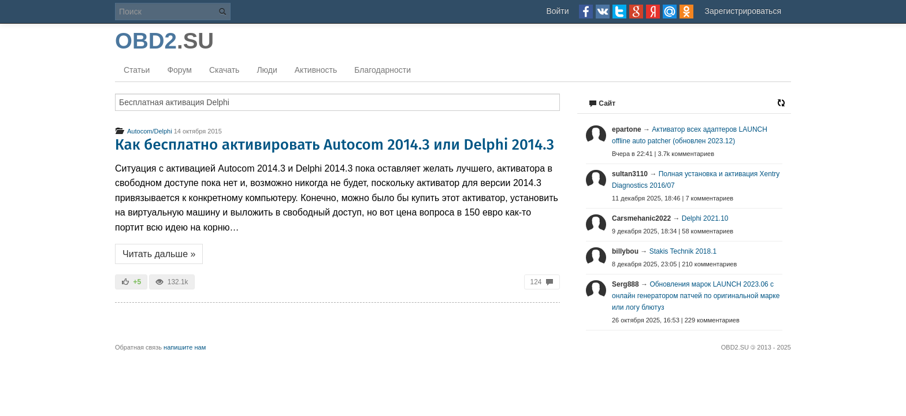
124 (542, 282)
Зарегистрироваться (743, 11)
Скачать (224, 70)
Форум (179, 70)
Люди (267, 70)
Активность (316, 70)
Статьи (137, 70)
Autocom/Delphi (143, 131)
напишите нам (185, 347)
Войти (557, 11)
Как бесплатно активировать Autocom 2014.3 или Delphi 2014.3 (334, 145)
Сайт (602, 103)
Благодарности (382, 70)
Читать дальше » (158, 254)
